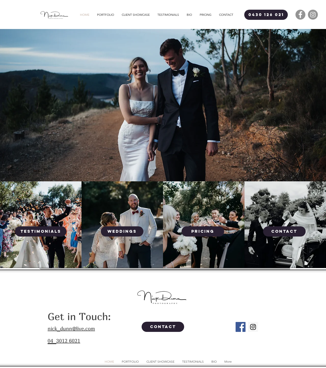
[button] (105, 14)
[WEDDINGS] (122, 231)
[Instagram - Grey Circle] (313, 15)
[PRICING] (203, 231)
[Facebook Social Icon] (241, 327)
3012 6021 (68, 341)
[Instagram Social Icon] (253, 327)
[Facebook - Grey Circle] (300, 15)
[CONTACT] (284, 231)
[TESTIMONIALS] (40, 231)
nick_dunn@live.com (71, 328)
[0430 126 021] (266, 15)
